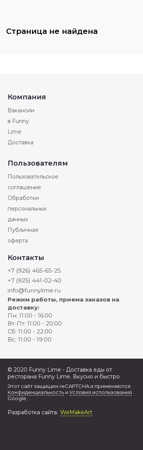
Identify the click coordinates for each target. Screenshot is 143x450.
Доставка (21, 142)
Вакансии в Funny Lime (21, 121)
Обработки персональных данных (27, 209)
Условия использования (100, 392)
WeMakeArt (76, 412)
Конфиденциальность (36, 392)
